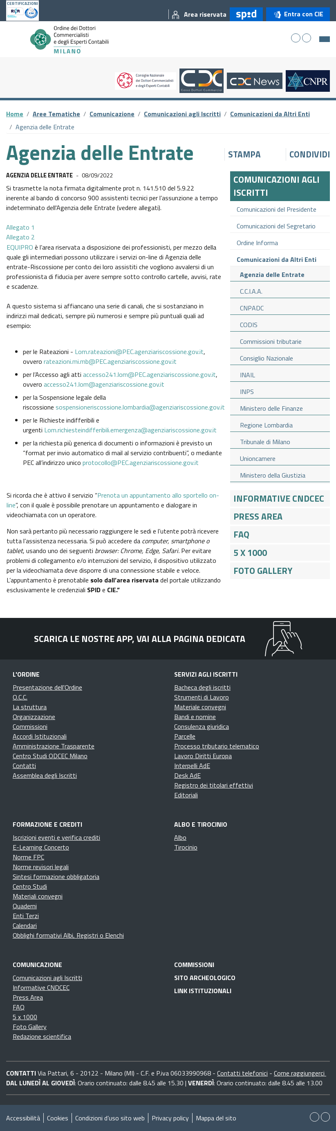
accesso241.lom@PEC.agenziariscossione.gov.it (149, 374)
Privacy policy (170, 1118)
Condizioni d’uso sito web (110, 1118)
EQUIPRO (21, 247)
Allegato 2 (20, 237)
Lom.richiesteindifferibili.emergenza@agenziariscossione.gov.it (130, 430)
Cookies (57, 1118)
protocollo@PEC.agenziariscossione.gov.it (141, 462)
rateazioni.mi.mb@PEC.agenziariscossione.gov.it (110, 361)
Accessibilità (23, 1118)
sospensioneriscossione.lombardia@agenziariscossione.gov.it (140, 407)
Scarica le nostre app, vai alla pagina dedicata (139, 638)
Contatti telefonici (242, 1073)
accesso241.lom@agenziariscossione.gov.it (104, 384)
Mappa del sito (216, 1118)
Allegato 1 (20, 227)
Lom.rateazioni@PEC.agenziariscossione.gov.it (139, 351)
